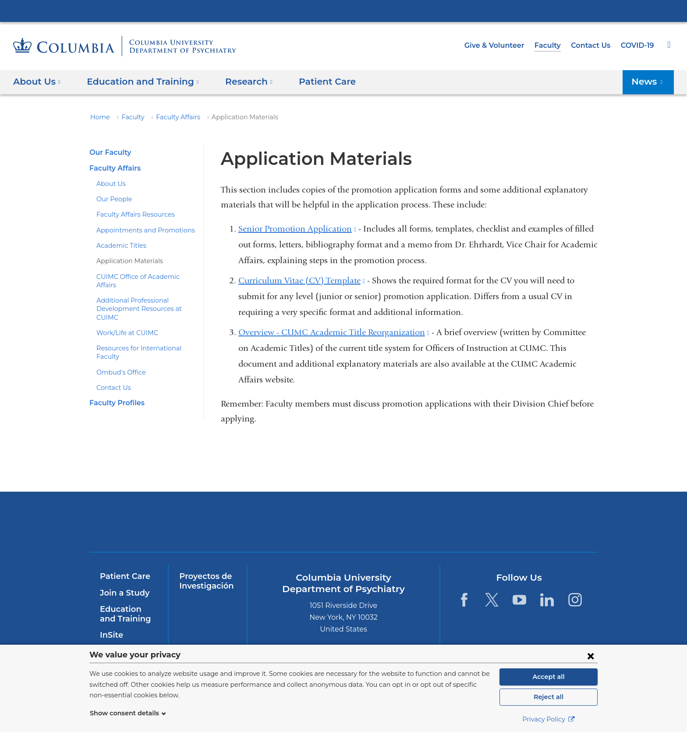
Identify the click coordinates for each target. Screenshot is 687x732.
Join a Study (123, 593)
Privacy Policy (548, 719)
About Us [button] (37, 81)
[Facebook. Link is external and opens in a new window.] (464, 600)
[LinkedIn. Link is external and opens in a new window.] (547, 600)
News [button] (650, 81)
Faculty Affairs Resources (132, 214)
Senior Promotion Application (297, 229)
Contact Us (592, 45)
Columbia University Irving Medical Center (343, 10)
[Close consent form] (591, 656)
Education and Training (127, 614)
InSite (110, 635)
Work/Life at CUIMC (124, 315)
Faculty (551, 45)
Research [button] (238, 81)
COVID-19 (638, 45)
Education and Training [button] (137, 81)
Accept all (548, 676)
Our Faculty (108, 152)
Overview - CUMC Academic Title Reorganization (333, 332)
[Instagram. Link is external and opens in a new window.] (575, 600)
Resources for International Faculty (145, 331)
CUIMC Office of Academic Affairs (143, 276)
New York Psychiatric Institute (406, 523)
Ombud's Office (117, 346)
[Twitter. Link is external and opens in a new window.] (492, 600)
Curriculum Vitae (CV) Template (301, 280)
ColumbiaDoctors (533, 521)
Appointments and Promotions (138, 230)
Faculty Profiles (115, 377)
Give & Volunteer (501, 45)
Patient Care (311, 81)
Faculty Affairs (170, 117)
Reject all (548, 696)
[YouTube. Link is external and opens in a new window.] (519, 600)
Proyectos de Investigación (204, 581)
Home (98, 117)
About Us (109, 183)
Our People (112, 199)
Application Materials (125, 260)
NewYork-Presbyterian (280, 527)
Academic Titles (118, 245)
